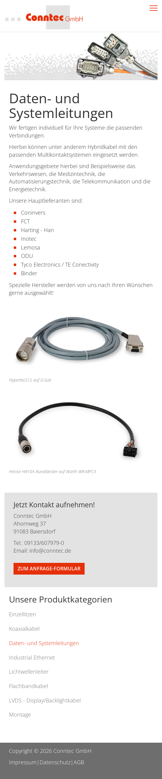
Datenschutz (55, 762)
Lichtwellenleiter (29, 671)
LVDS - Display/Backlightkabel (45, 700)
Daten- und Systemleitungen (44, 643)
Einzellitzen (22, 614)
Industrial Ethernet (32, 657)
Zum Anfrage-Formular (49, 568)
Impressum (23, 762)
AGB (79, 762)
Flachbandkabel (28, 686)
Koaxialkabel (24, 628)
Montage (20, 714)
